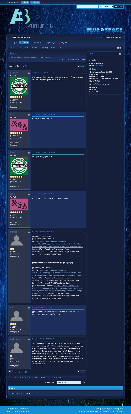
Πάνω (11, 372)
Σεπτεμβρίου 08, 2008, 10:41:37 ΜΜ (43, 114)
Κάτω (10, 66)
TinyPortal (97, 409)
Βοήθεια (103, 409)
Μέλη (94, 60)
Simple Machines (24, 409)
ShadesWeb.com (24, 411)
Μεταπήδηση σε (50, 382)
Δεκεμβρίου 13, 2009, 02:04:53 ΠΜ (43, 232)
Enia (12, 114)
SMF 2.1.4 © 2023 (12, 409)
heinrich (14, 73)
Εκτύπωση (81, 66)
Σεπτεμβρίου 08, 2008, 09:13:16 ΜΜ (43, 73)
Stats (91, 54)
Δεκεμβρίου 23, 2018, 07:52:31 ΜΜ (43, 339)
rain (12, 307)
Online (12, 388)
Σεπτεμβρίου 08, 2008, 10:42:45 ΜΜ (43, 152)
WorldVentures (52, 346)
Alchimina (15, 339)
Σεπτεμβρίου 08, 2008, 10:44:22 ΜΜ (43, 194)
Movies (13, 232)
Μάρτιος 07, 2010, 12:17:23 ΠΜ (42, 307)
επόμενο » (80, 59)
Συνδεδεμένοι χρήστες (102, 84)
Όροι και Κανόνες (112, 409)
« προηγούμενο (68, 59)
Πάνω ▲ (121, 409)
